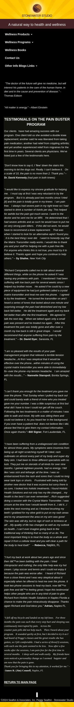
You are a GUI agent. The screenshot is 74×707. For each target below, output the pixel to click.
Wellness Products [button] (18, 34)
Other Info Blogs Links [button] (21, 65)
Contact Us (12, 57)
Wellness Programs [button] (19, 42)
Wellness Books (15, 50)
